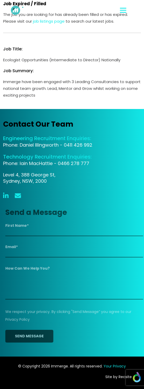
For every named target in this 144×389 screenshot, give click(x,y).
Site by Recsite (123, 376)
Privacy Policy (18, 319)
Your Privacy (115, 366)
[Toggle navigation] (130, 10)
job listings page (49, 21)
